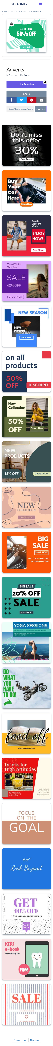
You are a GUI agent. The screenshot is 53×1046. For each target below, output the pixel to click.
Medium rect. (26, 75)
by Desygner (12, 75)
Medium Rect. (37, 11)
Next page (34, 1040)
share (26, 93)
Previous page (20, 1040)
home (4, 11)
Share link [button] (40, 109)
